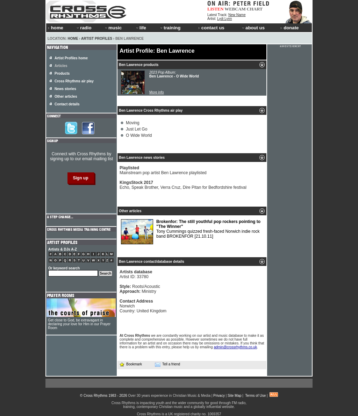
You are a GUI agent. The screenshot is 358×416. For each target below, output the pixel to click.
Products (62, 73)
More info (156, 92)
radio (83, 27)
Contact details (67, 104)
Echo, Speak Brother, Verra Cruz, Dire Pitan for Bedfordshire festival (183, 185)
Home (73, 38)
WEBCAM (234, 9)
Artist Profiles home (71, 58)
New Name (236, 15)
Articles (61, 66)
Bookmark (130, 364)
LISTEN (215, 9)
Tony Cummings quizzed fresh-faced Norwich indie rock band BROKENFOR (190, 231)
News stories (65, 89)
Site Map (234, 396)
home (55, 27)
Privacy (219, 396)
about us (253, 27)
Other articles (66, 96)
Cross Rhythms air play (74, 81)
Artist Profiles (96, 38)
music (113, 27)
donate (289, 27)
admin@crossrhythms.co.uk (235, 347)
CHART (255, 9)
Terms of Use (255, 396)
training (169, 27)
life (140, 27)
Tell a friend (167, 364)
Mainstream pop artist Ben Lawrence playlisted (163, 170)
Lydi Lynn (224, 19)
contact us (211, 27)
